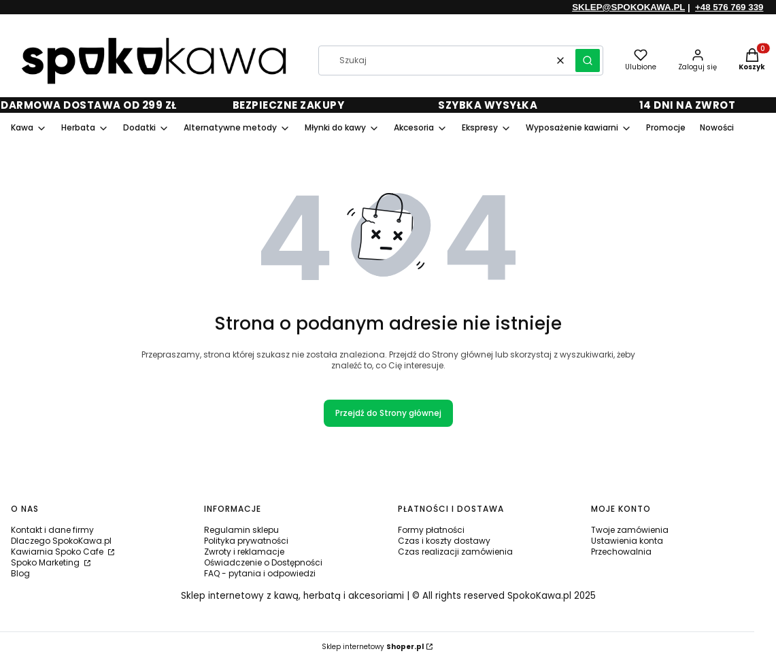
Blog (20, 573)
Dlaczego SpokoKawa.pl (61, 540)
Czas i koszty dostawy (444, 540)
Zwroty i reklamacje (244, 551)
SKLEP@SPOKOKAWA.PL (628, 7)
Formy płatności (431, 530)
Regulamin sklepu (241, 530)
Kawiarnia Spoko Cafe (58, 551)
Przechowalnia (621, 551)
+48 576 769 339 (729, 7)
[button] (587, 60)
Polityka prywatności (246, 540)
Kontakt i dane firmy (52, 530)
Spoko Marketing (46, 562)
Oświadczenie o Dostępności (263, 562)
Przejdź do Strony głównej (388, 413)
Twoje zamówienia (630, 530)
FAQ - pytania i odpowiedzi (260, 573)
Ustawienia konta (627, 540)
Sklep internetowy (373, 647)
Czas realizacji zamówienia (455, 551)
